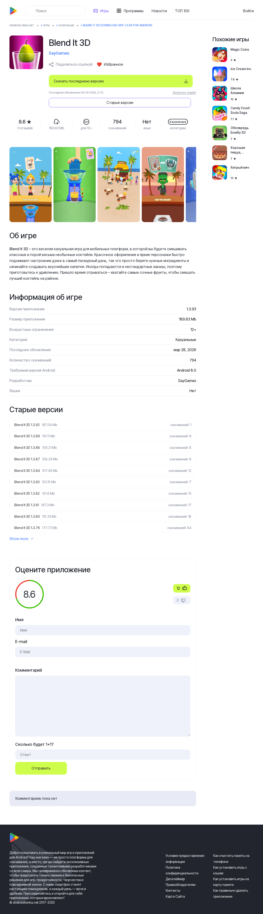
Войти (248, 11)
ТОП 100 (184, 11)
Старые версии (168, 81)
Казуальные (73, 25)
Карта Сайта (175, 889)
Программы (135, 11)
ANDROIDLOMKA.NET (24, 25)
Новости (161, 11)
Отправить (41, 761)
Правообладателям (180, 878)
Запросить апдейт (184, 92)
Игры (106, 11)
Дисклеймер (175, 872)
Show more (21, 532)
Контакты (173, 884)
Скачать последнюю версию (79, 81)
